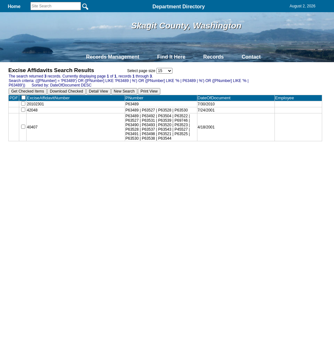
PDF (14, 97)
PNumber (138, 97)
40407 (32, 129)
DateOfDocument (218, 97)
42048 (32, 111)
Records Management (112, 57)
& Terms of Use (188, 157)
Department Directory (179, 6)
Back (80, 157)
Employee (287, 97)
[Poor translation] (23, 262)
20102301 (35, 104)
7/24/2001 (208, 111)
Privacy (164, 157)
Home (105, 157)
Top (60, 157)
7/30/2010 (208, 104)
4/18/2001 (208, 129)
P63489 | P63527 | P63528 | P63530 (159, 111)
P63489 (134, 104)
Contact (251, 57)
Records (213, 57)
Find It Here (171, 57)
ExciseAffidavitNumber (51, 97)
